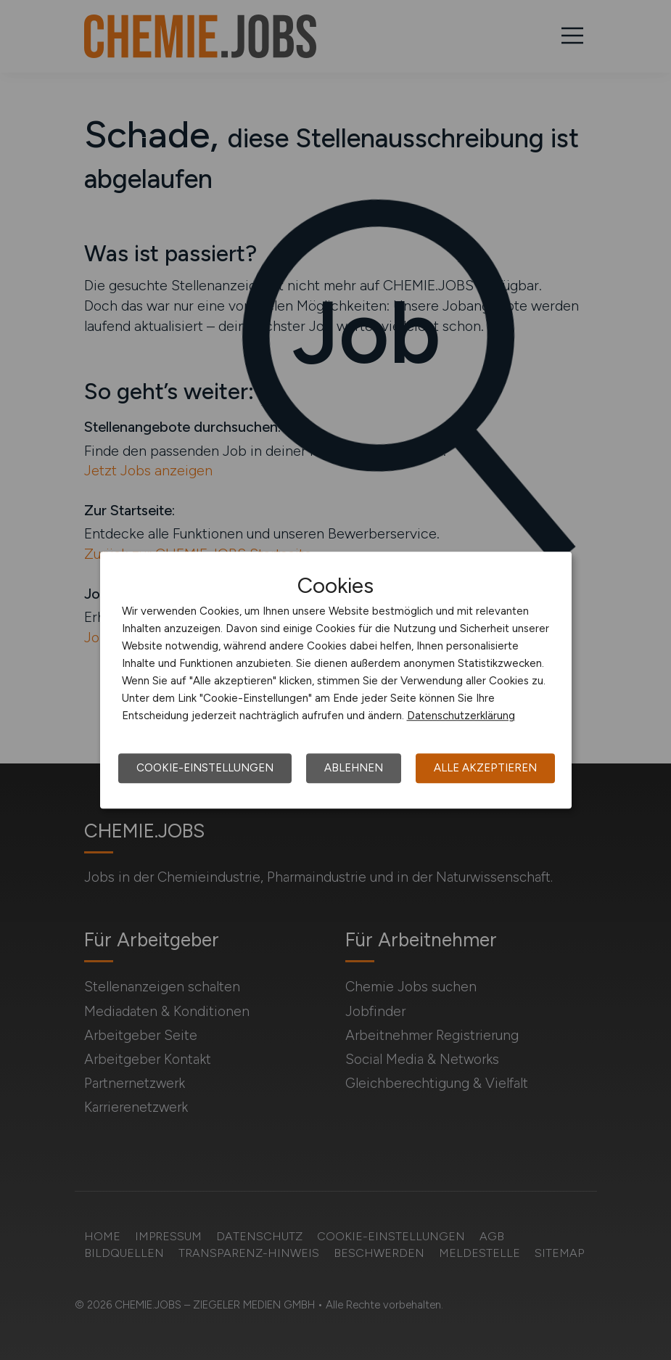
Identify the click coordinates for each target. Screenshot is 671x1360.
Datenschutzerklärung (461, 715)
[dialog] (336, 680)
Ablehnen (353, 767)
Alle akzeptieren (485, 767)
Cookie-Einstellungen (204, 767)
